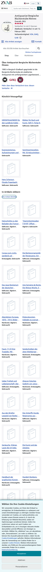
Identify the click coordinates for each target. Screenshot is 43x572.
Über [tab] (16, 56)
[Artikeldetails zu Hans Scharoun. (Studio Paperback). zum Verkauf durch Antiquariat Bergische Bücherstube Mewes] (11, 171)
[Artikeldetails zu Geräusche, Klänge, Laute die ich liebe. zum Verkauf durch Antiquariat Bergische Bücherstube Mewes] (11, 436)
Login (33, 3)
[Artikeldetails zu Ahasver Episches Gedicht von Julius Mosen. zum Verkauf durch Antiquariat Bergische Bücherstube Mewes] (31, 372)
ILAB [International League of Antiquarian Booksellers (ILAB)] (16, 38)
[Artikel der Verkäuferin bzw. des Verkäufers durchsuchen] (17, 48)
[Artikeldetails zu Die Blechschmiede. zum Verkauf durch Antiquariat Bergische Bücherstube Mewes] (11, 499)
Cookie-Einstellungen (9, 538)
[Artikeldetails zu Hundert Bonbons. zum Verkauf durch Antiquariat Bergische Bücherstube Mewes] (31, 467)
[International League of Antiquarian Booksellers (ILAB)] (20, 83)
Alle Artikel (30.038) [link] (9, 197)
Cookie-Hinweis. (14, 543)
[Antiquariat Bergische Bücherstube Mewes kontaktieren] (37, 41)
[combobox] (24, 8)
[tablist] (19, 55)
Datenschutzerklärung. (10, 550)
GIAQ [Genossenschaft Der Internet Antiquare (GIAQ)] (36, 34)
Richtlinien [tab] (29, 56)
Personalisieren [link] (22, 566)
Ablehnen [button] (21, 560)
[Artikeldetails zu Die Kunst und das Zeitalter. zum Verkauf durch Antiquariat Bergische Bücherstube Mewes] (31, 436)
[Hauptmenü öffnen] (5, 8)
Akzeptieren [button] (21, 554)
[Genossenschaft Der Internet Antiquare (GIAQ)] (12, 83)
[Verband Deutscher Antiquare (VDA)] (5, 83)
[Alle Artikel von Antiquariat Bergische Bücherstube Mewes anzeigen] (11, 41)
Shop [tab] (6, 56)
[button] (20, 37)
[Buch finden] (39, 8)
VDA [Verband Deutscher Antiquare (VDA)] (31, 34)
